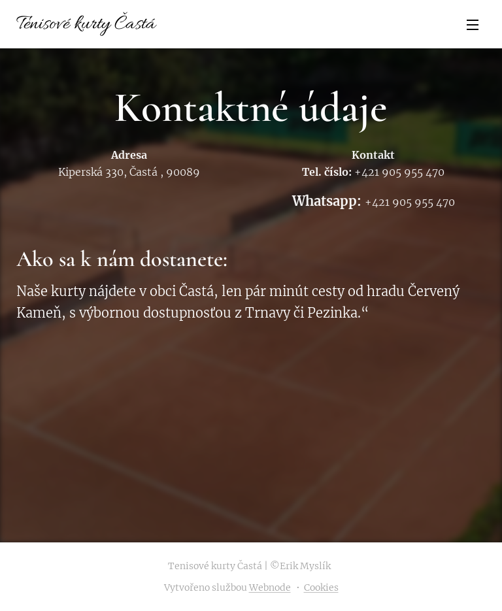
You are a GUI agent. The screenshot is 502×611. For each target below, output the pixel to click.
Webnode (270, 587)
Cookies (321, 587)
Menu (472, 24)
